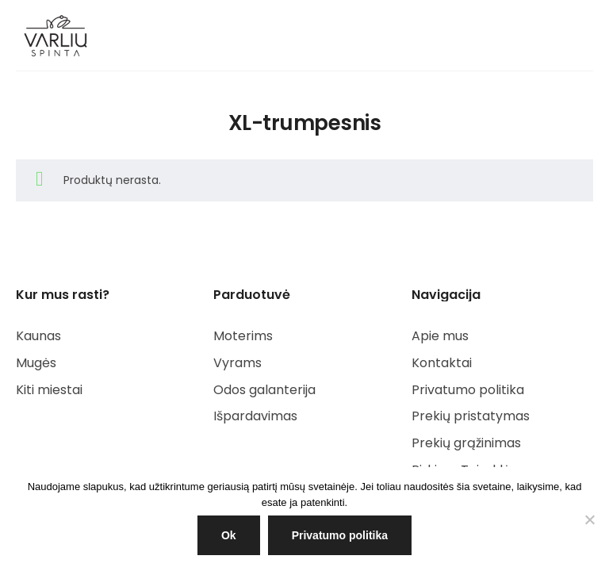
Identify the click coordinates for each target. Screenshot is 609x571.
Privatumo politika (340, 535)
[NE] (589, 519)
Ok (228, 535)
